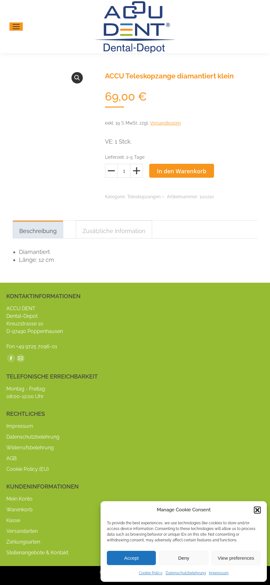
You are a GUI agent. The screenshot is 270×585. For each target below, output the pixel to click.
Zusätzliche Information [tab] (114, 231)
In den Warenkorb (181, 171)
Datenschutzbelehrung (186, 573)
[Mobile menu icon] (16, 26)
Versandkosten (165, 123)
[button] (257, 510)
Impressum (219, 573)
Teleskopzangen (144, 196)
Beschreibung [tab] (38, 231)
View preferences (236, 558)
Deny (183, 558)
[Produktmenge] (124, 171)
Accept (131, 558)
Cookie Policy (151, 573)
